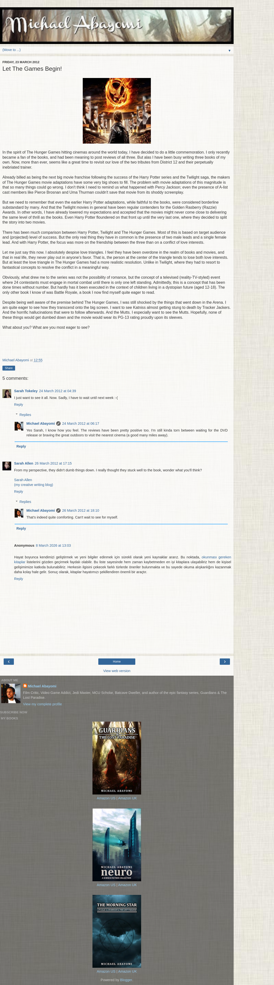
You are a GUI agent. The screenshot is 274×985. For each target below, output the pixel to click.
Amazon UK (127, 798)
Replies (25, 415)
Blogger (126, 980)
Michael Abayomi (40, 423)
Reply (18, 404)
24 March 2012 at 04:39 (57, 391)
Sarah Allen (23, 463)
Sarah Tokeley (26, 391)
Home (117, 661)
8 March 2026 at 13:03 (53, 545)
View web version (116, 671)
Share (9, 368)
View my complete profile (42, 704)
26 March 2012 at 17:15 (53, 463)
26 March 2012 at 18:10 (80, 510)
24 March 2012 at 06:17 (80, 423)
